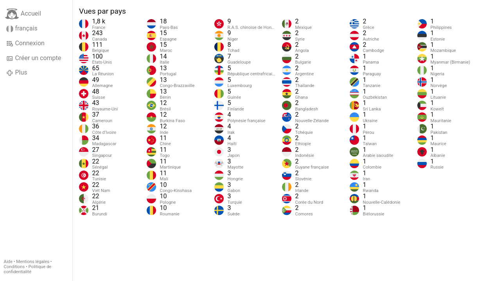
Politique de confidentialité (28, 269)
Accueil (23, 14)
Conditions (14, 266)
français (22, 28)
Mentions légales (32, 261)
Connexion (25, 43)
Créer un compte (33, 58)
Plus (16, 72)
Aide (8, 261)
